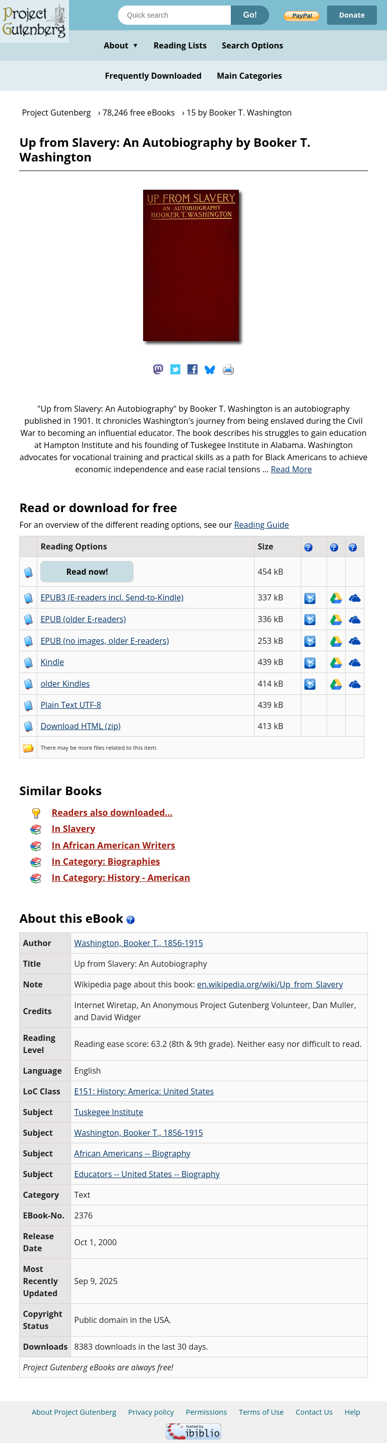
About (121, 45)
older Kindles (65, 683)
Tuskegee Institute (108, 1112)
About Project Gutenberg (74, 1412)
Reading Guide (261, 524)
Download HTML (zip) (80, 726)
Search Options (252, 45)
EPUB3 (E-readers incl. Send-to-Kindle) (111, 597)
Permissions (206, 1412)
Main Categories (249, 75)
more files (91, 747)
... (287, 469)
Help (352, 1412)
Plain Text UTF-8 (70, 704)
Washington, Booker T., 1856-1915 (138, 943)
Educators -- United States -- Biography (147, 1174)
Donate (352, 15)
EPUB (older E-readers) (82, 619)
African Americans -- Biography (132, 1153)
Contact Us (314, 1412)
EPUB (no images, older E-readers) (104, 640)
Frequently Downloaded (153, 75)
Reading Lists (180, 45)
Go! (250, 15)
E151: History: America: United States (144, 1091)
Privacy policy (151, 1412)
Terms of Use (261, 1412)
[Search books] (174, 15)
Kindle (52, 662)
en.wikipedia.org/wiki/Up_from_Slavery (270, 984)
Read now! (87, 571)
